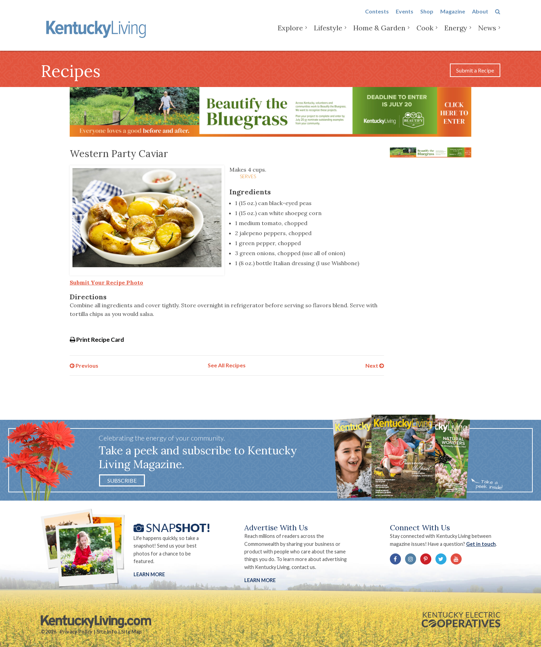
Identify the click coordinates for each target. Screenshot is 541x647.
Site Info (107, 632)
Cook (424, 34)
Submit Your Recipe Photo (106, 282)
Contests (377, 18)
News (487, 34)
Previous (84, 365)
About (480, 18)
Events (404, 18)
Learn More (149, 574)
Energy (455, 34)
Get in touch (481, 544)
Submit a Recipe (475, 70)
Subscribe (122, 480)
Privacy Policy (76, 632)
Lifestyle (328, 34)
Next (374, 365)
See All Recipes (227, 365)
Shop (426, 18)
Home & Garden (379, 34)
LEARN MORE (260, 580)
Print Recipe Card (97, 339)
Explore (290, 34)
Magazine (452, 18)
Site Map (131, 632)
